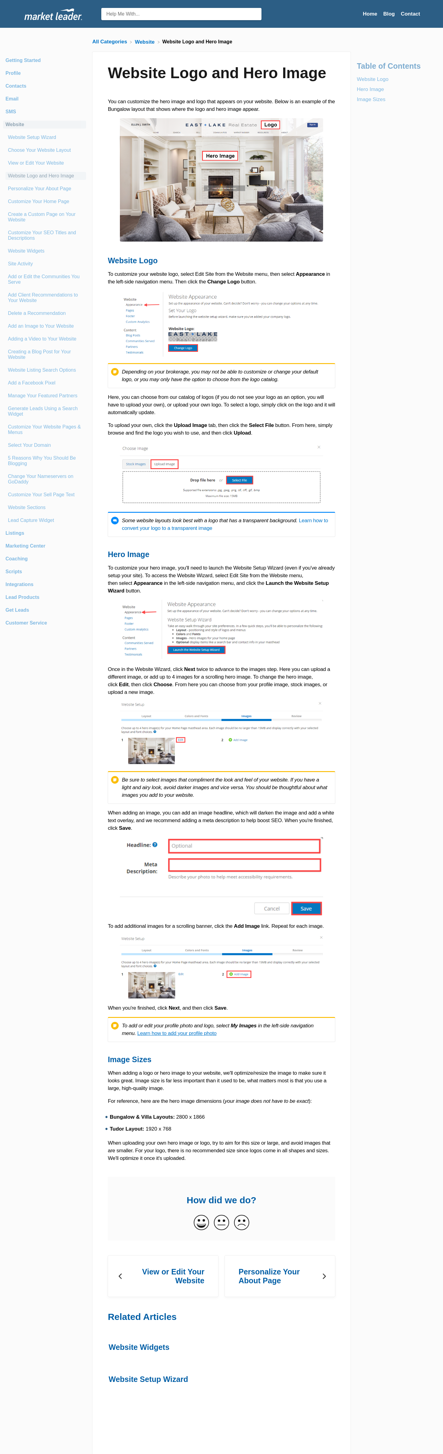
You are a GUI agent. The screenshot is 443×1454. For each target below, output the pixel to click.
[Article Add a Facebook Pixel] (44, 383)
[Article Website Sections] (44, 508)
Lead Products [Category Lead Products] (22, 597)
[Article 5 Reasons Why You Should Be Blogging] (44, 461)
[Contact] (410, 14)
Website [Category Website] (14, 124)
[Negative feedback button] (241, 1223)
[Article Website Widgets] (44, 251)
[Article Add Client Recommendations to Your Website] (44, 297)
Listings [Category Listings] (14, 533)
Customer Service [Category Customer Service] (26, 622)
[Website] (145, 42)
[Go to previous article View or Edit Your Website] (163, 1276)
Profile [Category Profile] (13, 73)
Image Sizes (371, 99)
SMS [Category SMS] (10, 111)
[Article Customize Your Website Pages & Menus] (44, 429)
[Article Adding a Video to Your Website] (44, 339)
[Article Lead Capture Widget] (44, 520)
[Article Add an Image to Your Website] (44, 326)
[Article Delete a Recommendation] (44, 313)
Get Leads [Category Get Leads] (17, 610)
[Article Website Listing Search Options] (44, 370)
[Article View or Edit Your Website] (44, 163)
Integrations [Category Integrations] (19, 584)
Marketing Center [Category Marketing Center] (25, 545)
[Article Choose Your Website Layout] (44, 150)
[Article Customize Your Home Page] (44, 202)
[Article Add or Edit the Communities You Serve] (44, 279)
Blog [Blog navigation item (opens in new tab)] (389, 14)
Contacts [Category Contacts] (15, 86)
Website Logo (373, 79)
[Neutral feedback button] (221, 1223)
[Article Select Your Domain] (44, 445)
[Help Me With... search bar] (181, 14)
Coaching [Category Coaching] (16, 558)
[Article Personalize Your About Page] (44, 189)
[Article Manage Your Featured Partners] (44, 396)
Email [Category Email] (12, 98)
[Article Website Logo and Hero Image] (44, 176)
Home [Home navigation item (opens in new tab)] (371, 14)
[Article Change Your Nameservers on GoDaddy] (44, 479)
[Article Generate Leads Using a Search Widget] (44, 411)
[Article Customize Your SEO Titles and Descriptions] (44, 235)
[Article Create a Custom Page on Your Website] (44, 217)
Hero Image (370, 89)
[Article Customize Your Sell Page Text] (44, 495)
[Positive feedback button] (201, 1223)
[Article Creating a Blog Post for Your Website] (44, 354)
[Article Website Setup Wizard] (44, 137)
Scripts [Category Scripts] (13, 571)
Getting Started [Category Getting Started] (23, 60)
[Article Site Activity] (44, 264)
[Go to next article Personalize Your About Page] (280, 1276)
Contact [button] (410, 14)
